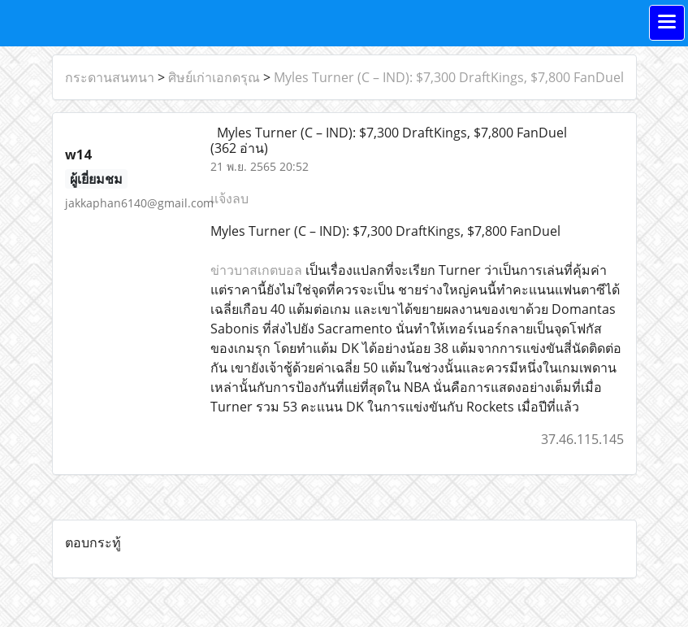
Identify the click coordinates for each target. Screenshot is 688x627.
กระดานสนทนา (109, 77)
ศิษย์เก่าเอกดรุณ (214, 77)
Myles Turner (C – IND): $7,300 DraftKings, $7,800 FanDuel (449, 77)
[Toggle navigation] (667, 23)
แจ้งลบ (229, 198)
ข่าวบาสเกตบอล (256, 270)
